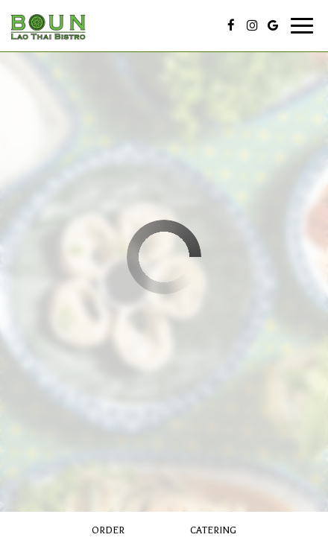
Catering (213, 530)
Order (108, 530)
